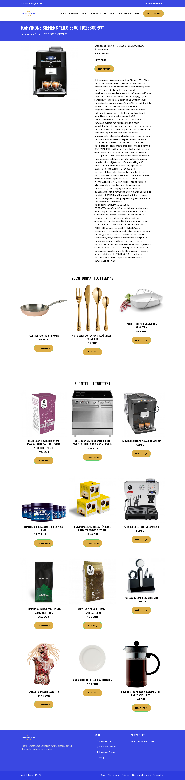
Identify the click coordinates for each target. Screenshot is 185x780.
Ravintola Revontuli (94, 13)
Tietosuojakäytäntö (141, 775)
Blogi (138, 13)
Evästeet (126, 775)
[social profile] (41, 3)
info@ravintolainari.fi (153, 3)
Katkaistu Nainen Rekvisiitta (44, 691)
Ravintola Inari (69, 13)
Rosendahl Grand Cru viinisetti (141, 597)
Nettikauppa (153, 13)
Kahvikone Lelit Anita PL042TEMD (141, 526)
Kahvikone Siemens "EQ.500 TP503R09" (141, 440)
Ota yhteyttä (113, 775)
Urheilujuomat (101, 49)
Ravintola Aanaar (120, 13)
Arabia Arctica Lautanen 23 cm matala (92, 679)
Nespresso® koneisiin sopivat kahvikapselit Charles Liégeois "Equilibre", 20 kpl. (43, 444)
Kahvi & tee (112, 45)
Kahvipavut (137, 45)
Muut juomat (125, 45)
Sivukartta (158, 775)
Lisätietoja (104, 69)
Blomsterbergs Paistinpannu (43, 335)
